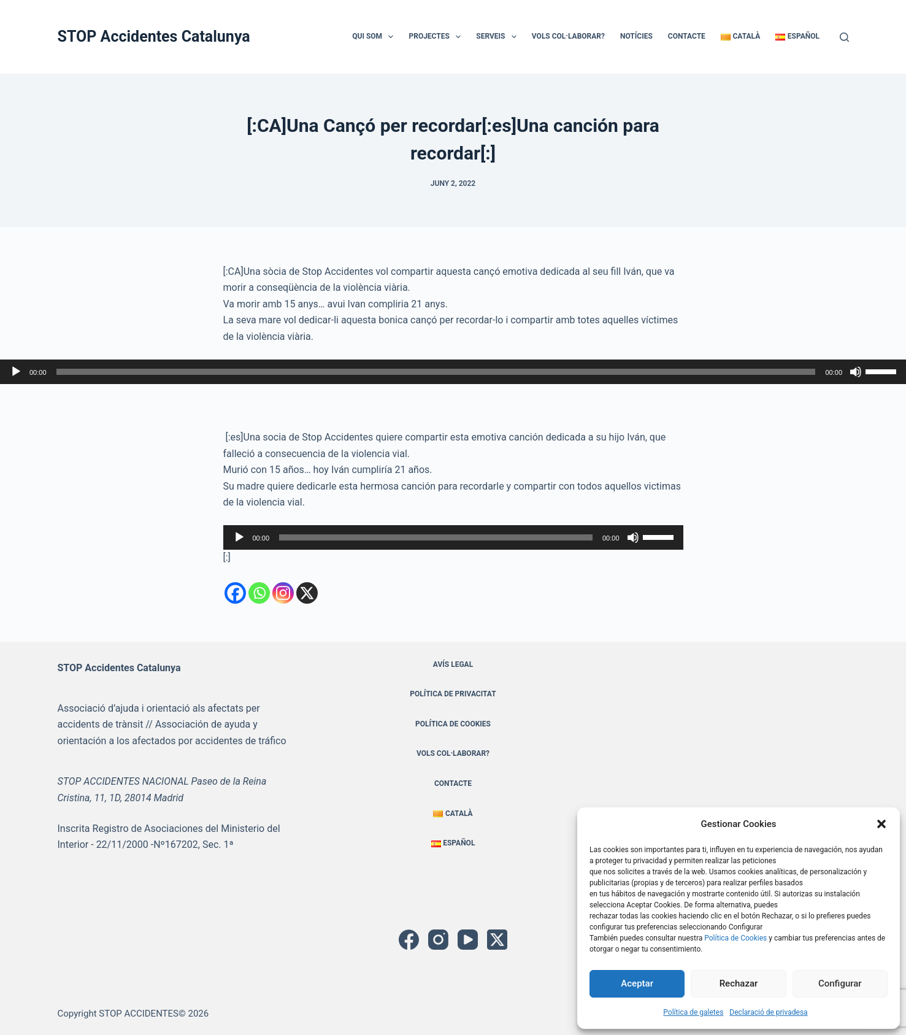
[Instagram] (283, 593)
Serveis (498, 36)
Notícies (636, 36)
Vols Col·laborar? (568, 36)
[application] (453, 372)
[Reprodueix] (16, 372)
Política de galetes (693, 1012)
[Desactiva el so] (856, 372)
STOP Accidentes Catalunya (154, 36)
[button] (881, 824)
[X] (307, 593)
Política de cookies (453, 724)
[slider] (436, 372)
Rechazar (739, 983)
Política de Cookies (735, 938)
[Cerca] (844, 37)
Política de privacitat (453, 694)
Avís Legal (453, 664)
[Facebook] (235, 593)
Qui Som (375, 36)
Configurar (840, 983)
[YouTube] (468, 939)
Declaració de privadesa (768, 1012)
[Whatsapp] (259, 593)
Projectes (437, 36)
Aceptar (637, 983)
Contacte (686, 36)
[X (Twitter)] (497, 939)
